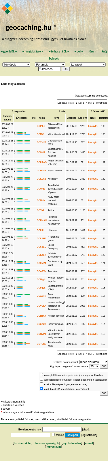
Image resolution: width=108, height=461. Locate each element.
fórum (92, 51)
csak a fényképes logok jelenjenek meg (65, 384)
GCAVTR (41, 296)
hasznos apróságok (47, 443)
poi (79, 51)
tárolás (60, 435)
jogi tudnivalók (72, 443)
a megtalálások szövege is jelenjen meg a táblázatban (73, 375)
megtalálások (33, 51)
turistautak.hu (22, 443)
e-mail (89, 443)
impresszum (53, 447)
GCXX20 (41, 324)
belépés (54, 58)
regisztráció (88, 435)
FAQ (104, 51)
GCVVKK (41, 306)
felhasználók (59, 51)
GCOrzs (41, 189)
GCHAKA (42, 170)
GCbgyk (41, 288)
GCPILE (41, 126)
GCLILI (40, 230)
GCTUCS (41, 344)
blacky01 (93, 126)
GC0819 (41, 152)
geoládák (9, 51)
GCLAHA (41, 238)
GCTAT (40, 210)
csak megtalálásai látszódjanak (66, 389)
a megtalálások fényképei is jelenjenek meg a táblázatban (75, 379)
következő (101, 102)
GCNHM (41, 200)
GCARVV (41, 271)
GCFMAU (42, 220)
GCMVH (41, 134)
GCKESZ (41, 179)
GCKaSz (41, 255)
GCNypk (41, 279)
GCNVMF (41, 334)
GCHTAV (41, 316)
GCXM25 (41, 142)
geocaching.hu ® (31, 27)
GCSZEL (41, 247)
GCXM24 (41, 263)
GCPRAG (42, 162)
